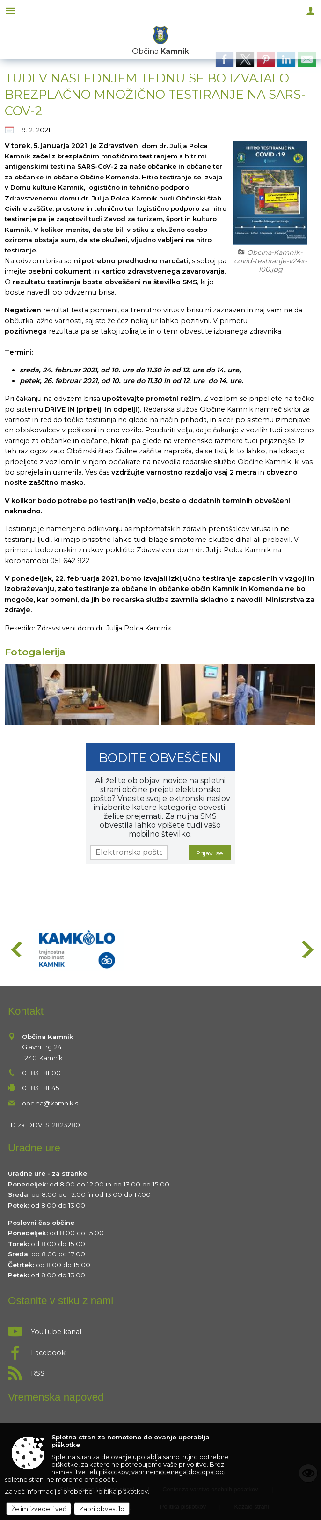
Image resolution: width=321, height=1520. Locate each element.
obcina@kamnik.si (51, 1103)
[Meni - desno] (310, 10)
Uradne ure (34, 1148)
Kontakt (26, 1011)
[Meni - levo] (10, 10)
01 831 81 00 (41, 1072)
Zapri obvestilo (101, 1509)
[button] (15, 949)
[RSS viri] (160, 1371)
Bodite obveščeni (160, 757)
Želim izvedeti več (38, 1509)
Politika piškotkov (121, 1491)
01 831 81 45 (40, 1087)
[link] (224, 59)
